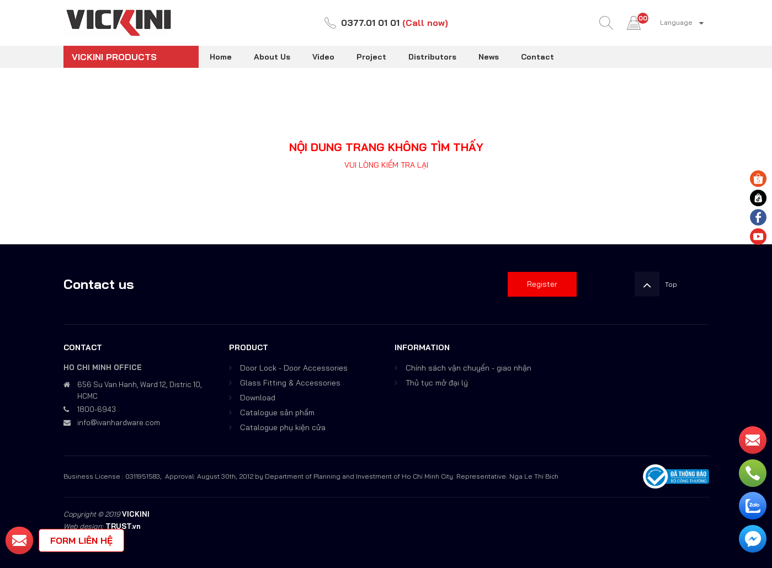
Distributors (432, 57)
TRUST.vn (123, 526)
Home (221, 57)
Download (257, 398)
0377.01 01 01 (370, 22)
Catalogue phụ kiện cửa (283, 427)
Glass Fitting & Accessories (290, 383)
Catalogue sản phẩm (277, 412)
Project (371, 57)
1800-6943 (96, 409)
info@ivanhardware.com (118, 422)
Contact (537, 57)
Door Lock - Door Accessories (294, 368)
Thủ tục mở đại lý (437, 383)
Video (323, 57)
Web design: (83, 526)
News (488, 57)
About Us (272, 57)
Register (542, 284)
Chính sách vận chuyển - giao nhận (468, 368)
